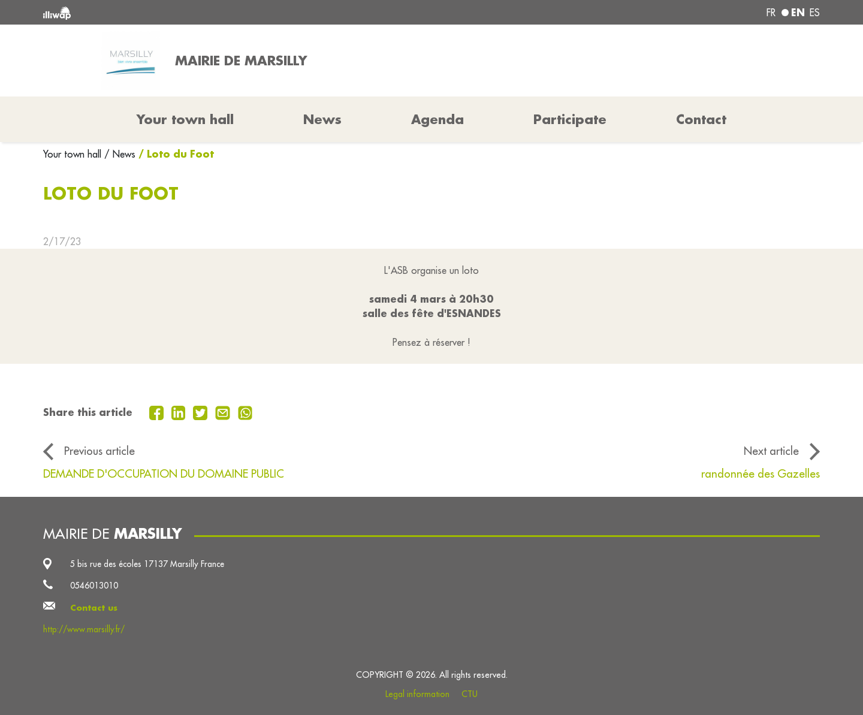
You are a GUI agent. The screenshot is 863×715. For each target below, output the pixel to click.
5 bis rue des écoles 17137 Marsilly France (147, 564)
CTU (469, 694)
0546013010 (94, 585)
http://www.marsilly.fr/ (84, 629)
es (815, 13)
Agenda (437, 119)
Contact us (93, 607)
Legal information (417, 694)
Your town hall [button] (185, 119)
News (322, 119)
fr (771, 13)
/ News (119, 154)
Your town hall (73, 154)
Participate (569, 119)
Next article (771, 451)
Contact (701, 119)
